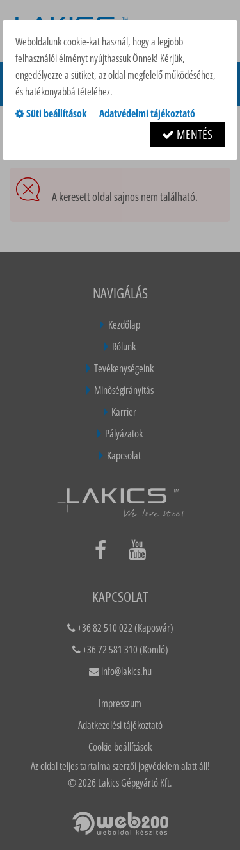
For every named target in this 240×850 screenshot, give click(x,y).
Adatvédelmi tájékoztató (147, 113)
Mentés (187, 134)
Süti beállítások (51, 113)
